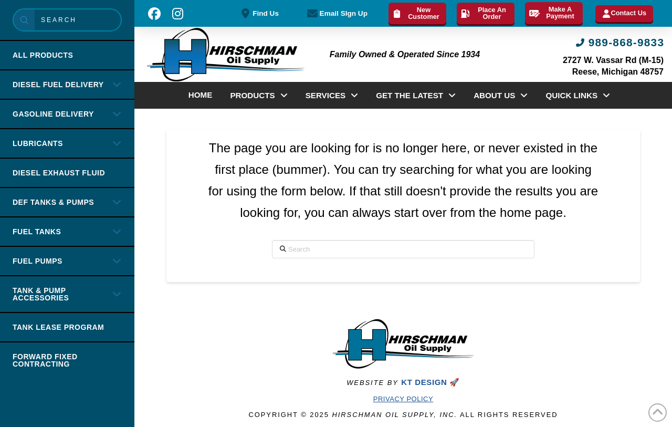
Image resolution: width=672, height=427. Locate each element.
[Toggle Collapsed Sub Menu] (67, 84)
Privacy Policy (403, 399)
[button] (154, 13)
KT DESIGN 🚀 (430, 382)
